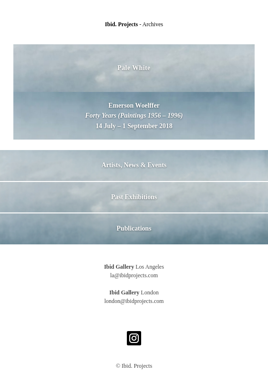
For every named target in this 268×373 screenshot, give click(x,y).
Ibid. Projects (122, 24)
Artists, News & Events (134, 165)
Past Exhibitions (134, 197)
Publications (134, 228)
